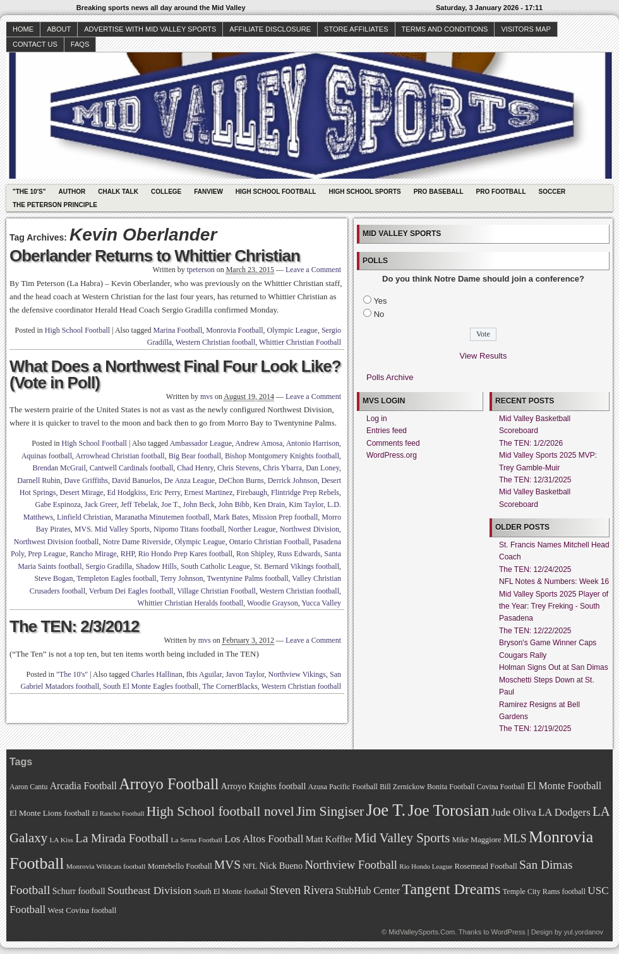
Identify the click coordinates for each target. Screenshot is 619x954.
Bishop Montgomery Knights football (282, 455)
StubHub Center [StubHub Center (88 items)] (367, 890)
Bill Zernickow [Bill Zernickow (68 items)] (402, 787)
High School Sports (364, 191)
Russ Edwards (298, 553)
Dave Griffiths (86, 480)
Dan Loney (322, 467)
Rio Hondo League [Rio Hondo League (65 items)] (425, 866)
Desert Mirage (82, 492)
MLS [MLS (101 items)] (515, 838)
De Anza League (189, 480)
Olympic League (292, 330)
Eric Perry (165, 492)
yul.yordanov (583, 932)
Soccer (552, 191)
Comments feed (393, 443)
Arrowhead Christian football (119, 455)
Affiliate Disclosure (270, 29)
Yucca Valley (321, 603)
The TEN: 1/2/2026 (531, 443)
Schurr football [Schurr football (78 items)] (78, 891)
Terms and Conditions (445, 29)
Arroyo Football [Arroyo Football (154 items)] (169, 783)
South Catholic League (215, 566)
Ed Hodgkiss (127, 492)
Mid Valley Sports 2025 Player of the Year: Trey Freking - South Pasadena (553, 606)
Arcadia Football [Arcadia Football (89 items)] (83, 785)
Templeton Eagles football (116, 578)
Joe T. (170, 504)
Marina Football (178, 330)
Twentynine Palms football (247, 578)
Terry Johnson (181, 578)
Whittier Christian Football (300, 342)
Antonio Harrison (312, 443)
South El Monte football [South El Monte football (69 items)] (230, 891)
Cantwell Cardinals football (132, 467)
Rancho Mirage (92, 553)
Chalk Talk (118, 191)
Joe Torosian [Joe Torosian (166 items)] (448, 810)
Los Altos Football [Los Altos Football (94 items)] (263, 839)
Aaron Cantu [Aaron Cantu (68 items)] (28, 787)
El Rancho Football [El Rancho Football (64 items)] (118, 813)
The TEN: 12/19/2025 (535, 728)
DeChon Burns (241, 480)
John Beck (199, 504)
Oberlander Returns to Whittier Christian (154, 255)
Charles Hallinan (157, 674)
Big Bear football (195, 455)
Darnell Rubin (38, 480)
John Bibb (234, 504)
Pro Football (501, 191)
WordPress (508, 932)
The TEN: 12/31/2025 (535, 479)
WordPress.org (391, 455)
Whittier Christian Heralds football (191, 603)
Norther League (252, 529)
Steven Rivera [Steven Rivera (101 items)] (302, 890)
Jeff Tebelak (139, 504)
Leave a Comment (313, 269)
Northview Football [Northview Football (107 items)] (350, 864)
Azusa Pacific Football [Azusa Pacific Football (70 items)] (343, 786)
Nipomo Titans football (188, 529)
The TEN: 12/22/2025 (535, 630)
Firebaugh (251, 492)
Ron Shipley (254, 553)
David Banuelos (136, 480)
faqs (80, 44)
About (59, 29)
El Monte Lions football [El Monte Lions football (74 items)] (49, 813)
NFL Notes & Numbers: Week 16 (554, 581)
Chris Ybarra (282, 467)
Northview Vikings (297, 674)
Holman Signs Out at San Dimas (553, 667)
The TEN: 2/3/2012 (74, 626)
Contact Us (35, 44)
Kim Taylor (306, 504)
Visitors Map (525, 29)
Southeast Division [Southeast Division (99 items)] (149, 890)
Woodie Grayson (272, 603)
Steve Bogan (53, 578)
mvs (206, 396)
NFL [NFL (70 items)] (250, 866)
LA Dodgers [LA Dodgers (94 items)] (564, 812)
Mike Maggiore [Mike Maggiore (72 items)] (477, 839)
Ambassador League (201, 443)
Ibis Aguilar (204, 674)
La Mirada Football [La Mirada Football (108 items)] (122, 838)
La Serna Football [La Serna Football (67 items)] (196, 840)
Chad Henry (195, 467)
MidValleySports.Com (421, 932)
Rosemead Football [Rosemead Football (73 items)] (485, 866)
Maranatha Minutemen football (162, 517)
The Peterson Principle (55, 204)
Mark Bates (231, 517)
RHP (128, 553)
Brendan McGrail (58, 467)
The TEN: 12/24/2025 (535, 569)
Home (23, 29)
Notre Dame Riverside (136, 541)
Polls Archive (389, 377)
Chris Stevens (238, 467)
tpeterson (201, 269)
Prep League (47, 553)
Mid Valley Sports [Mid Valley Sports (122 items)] (402, 837)
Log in (376, 418)
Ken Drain (269, 504)
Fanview (208, 191)
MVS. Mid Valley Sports (112, 529)
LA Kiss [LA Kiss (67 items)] (61, 840)
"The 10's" (29, 191)
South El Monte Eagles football (150, 686)
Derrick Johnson (293, 480)
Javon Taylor (244, 674)
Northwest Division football (56, 541)
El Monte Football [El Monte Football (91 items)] (564, 785)
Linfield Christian (84, 517)
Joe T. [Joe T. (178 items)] (386, 810)
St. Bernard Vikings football (296, 566)
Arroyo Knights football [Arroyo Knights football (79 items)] (263, 786)
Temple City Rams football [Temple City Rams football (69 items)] (544, 891)
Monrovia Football (234, 330)
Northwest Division (309, 529)
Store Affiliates (356, 29)
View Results (483, 356)
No (379, 314)
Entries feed (386, 430)
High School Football (276, 191)
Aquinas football (46, 455)
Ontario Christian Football (269, 541)
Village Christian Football (216, 591)
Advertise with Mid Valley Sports (150, 29)
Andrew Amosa (258, 443)
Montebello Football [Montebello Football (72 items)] (180, 866)
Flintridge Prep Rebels (305, 492)
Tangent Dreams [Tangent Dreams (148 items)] (451, 889)
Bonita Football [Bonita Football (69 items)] (451, 786)
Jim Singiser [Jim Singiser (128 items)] (330, 811)
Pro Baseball (439, 191)
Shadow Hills (156, 566)
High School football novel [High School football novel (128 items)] (220, 811)
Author (71, 191)
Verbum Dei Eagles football (131, 591)
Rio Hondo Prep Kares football (185, 553)
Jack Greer (101, 504)
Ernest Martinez (208, 492)
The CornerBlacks (230, 686)
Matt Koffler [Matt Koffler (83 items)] (329, 839)
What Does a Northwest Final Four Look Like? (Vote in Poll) (175, 374)
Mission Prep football (285, 517)
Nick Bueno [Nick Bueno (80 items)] (281, 866)
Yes (380, 301)
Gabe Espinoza (57, 504)
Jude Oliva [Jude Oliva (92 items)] (513, 812)
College (166, 191)
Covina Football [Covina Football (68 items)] (501, 787)
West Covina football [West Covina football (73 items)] (82, 910)
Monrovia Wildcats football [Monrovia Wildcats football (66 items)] (106, 866)
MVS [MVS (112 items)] (227, 864)
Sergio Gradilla (109, 566)
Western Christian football (215, 342)
